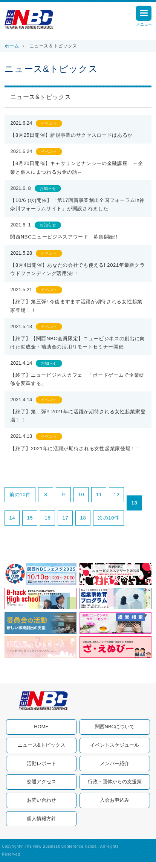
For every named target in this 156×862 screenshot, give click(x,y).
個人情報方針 (41, 818)
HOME (41, 726)
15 (30, 518)
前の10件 (20, 494)
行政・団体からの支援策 (115, 781)
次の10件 (108, 518)
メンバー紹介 (114, 763)
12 (117, 494)
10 (81, 494)
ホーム (12, 46)
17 (66, 518)
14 (12, 518)
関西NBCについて (115, 726)
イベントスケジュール (114, 745)
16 (48, 518)
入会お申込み (114, 800)
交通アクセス (41, 781)
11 (99, 494)
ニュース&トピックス (41, 745)
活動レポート (41, 763)
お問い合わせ (41, 800)
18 (83, 518)
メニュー (144, 17)
